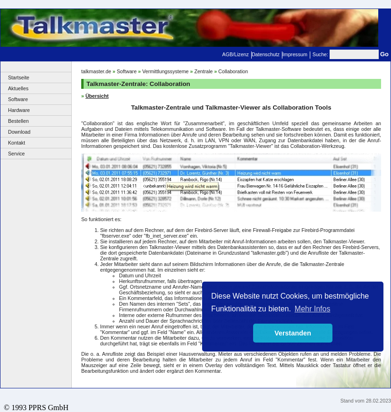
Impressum (294, 54)
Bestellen (18, 121)
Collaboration (233, 71)
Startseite (18, 77)
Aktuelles (18, 88)
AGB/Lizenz (235, 54)
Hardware (19, 110)
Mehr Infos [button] (313, 309)
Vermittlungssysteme (165, 71)
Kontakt (16, 143)
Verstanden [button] (292, 333)
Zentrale (203, 71)
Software (18, 99)
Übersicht (97, 96)
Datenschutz (266, 54)
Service (16, 153)
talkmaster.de (96, 71)
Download (19, 132)
